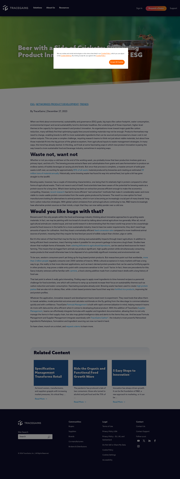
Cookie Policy (106, 53)
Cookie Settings (66, 56)
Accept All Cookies (116, 62)
